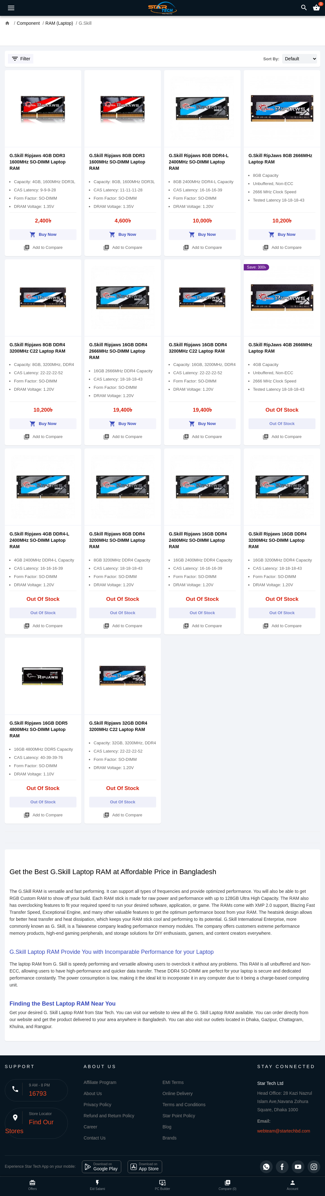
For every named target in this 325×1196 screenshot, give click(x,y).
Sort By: (271, 58)
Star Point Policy (178, 1115)
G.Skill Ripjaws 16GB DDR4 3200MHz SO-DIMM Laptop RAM (278, 540)
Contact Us (95, 1137)
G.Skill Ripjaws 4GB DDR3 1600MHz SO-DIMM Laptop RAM (38, 162)
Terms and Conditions (183, 1104)
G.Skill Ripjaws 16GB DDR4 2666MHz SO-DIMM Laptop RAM (118, 351)
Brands (169, 1137)
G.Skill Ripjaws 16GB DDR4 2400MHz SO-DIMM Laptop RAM (198, 540)
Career (90, 1126)
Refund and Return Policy (109, 1115)
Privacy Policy (97, 1104)
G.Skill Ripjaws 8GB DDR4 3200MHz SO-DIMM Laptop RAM (117, 540)
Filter (20, 59)
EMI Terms (173, 1082)
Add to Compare (43, 246)
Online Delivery (177, 1093)
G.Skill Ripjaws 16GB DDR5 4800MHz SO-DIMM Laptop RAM (39, 729)
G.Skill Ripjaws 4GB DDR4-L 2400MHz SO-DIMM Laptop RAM (39, 540)
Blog (166, 1126)
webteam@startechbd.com (283, 1130)
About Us (93, 1093)
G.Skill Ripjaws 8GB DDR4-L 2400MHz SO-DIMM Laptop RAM (199, 162)
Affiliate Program (100, 1082)
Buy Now (43, 233)
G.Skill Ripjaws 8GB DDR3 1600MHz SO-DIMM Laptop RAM (117, 162)
